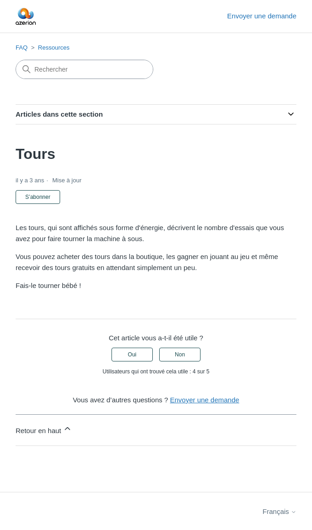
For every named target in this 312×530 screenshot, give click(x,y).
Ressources (54, 47)
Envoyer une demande (261, 16)
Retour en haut (44, 429)
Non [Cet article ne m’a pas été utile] (180, 354)
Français (279, 511)
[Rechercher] (84, 69)
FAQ (22, 47)
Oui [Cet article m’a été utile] (132, 354)
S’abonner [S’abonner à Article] (37, 197)
